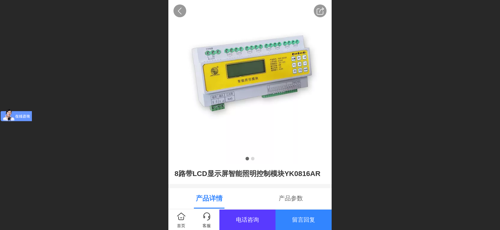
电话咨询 (247, 220)
